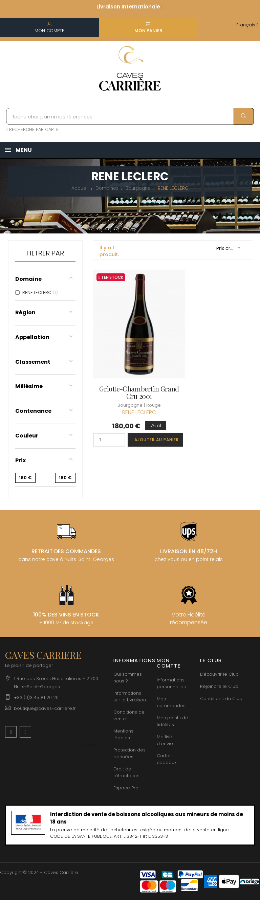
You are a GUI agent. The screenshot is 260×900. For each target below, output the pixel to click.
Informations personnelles (171, 683)
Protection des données (129, 753)
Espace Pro (125, 788)
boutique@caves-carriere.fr (45, 708)
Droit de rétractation (126, 772)
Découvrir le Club (219, 674)
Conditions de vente (129, 715)
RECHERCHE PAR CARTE (32, 129)
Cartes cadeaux (166, 759)
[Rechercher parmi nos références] (130, 116)
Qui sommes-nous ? (128, 677)
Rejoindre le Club (219, 686)
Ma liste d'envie (165, 740)
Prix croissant (230, 248)
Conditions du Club (221, 698)
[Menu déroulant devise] (247, 25)
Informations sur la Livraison (129, 696)
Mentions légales (123, 734)
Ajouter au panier (146, 418)
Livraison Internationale (129, 6)
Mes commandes (171, 702)
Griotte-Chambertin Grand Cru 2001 (130, 371)
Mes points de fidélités (172, 721)
